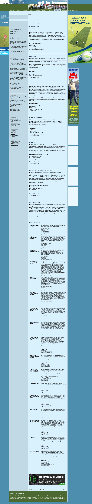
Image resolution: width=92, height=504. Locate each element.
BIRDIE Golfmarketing (15, 124)
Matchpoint (13, 130)
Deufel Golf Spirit (14, 135)
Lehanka (13, 136)
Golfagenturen (39, 23)
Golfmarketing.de (14, 142)
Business (57, 10)
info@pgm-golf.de (36, 193)
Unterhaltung (64, 10)
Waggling (21, 493)
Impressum (2, 502)
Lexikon (7, 3)
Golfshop (51, 502)
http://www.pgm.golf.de (35, 195)
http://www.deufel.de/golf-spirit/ (17, 53)
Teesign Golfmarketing (15, 141)
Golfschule (25, 10)
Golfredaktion (18, 502)
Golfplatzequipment (14, 31)
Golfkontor (13, 121)
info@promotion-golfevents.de (38, 134)
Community (74, 10)
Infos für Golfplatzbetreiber (15, 29)
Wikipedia (13, 134)
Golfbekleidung (38, 502)
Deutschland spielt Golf (45, 502)
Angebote (31, 10)
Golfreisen (44, 10)
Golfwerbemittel (13, 24)
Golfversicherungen (14, 25)
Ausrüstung (18, 10)
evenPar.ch (13, 125)
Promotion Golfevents (34, 135)
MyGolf (33, 502)
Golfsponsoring (13, 18)
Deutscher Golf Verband (15, 120)
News (69, 10)
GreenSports (33, 110)
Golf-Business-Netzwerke (15, 16)
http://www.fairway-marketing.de (37, 216)
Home (30, 23)
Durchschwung (18, 498)
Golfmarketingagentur (15, 132)
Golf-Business (34, 23)
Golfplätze (38, 10)
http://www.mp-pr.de (34, 77)
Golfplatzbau (12, 33)
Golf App (55, 502)
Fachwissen (12, 10)
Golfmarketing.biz (14, 145)
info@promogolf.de (36, 161)
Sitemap (3, 3)
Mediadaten (12, 502)
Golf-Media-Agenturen (14, 22)
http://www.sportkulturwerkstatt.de (37, 49)
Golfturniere (51, 10)
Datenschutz (7, 502)
